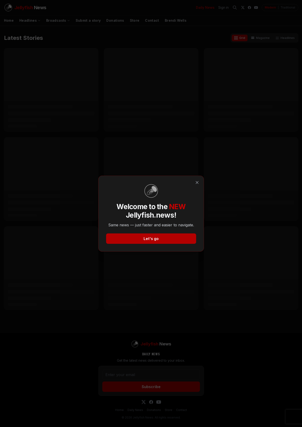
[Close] (197, 182)
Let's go (151, 238)
